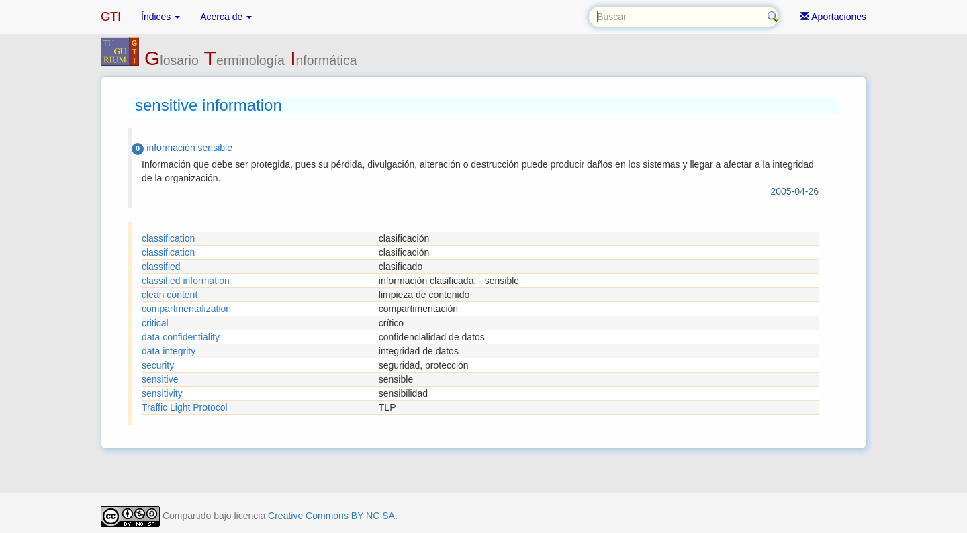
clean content (169, 294)
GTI (111, 16)
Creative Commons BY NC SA (331, 515)
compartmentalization (186, 308)
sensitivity (162, 393)
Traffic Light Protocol (185, 407)
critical (155, 323)
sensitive (160, 379)
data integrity (168, 351)
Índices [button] (160, 16)
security (158, 365)
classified (161, 266)
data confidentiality (181, 337)
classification (168, 238)
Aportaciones (833, 16)
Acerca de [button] (226, 16)
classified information (186, 280)
